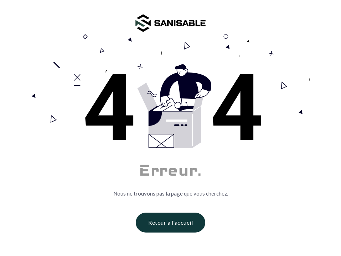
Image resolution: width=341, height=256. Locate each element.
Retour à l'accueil (170, 222)
